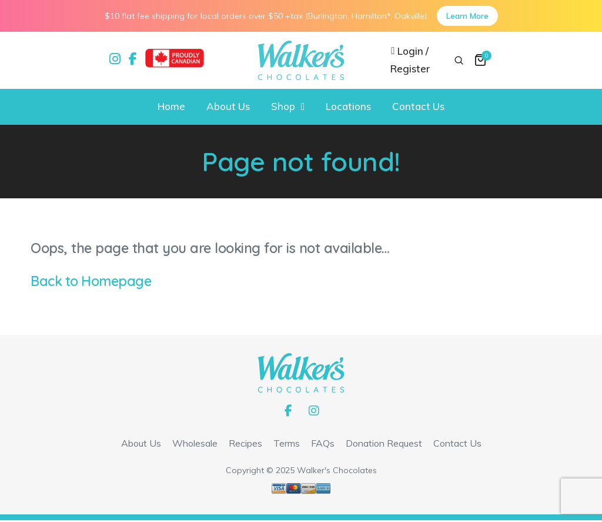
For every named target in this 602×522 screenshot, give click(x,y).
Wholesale (195, 445)
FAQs (323, 445)
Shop (283, 107)
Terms (286, 445)
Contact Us (418, 107)
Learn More (467, 16)
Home (171, 107)
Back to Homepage (92, 282)
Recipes (245, 445)
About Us (228, 107)
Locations (348, 107)
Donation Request (384, 445)
